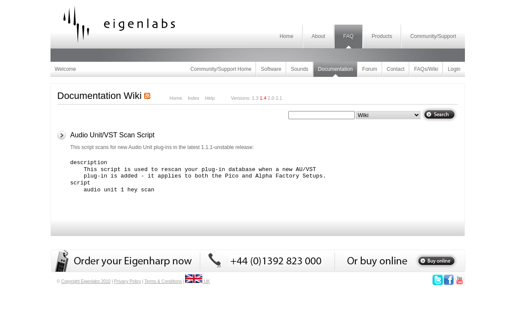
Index (193, 98)
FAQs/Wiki (426, 69)
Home (287, 36)
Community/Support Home (220, 69)
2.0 (271, 98)
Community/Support (433, 36)
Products (382, 36)
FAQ (348, 36)
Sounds (300, 69)
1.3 (255, 98)
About (318, 36)
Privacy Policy (127, 281)
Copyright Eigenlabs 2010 (86, 281)
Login (454, 69)
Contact (395, 69)
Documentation (335, 69)
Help (210, 98)
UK (197, 281)
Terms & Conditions (163, 281)
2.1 (278, 98)
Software (271, 69)
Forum (369, 69)
